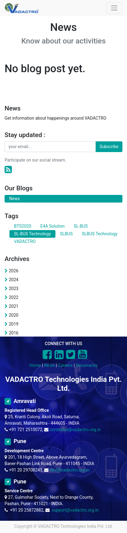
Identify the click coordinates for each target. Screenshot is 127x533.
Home (35, 365)
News (49, 365)
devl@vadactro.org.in (70, 470)
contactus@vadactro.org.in (75, 429)
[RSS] (8, 170)
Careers (65, 365)
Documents (86, 365)
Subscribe (109, 146)
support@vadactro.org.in (74, 510)
